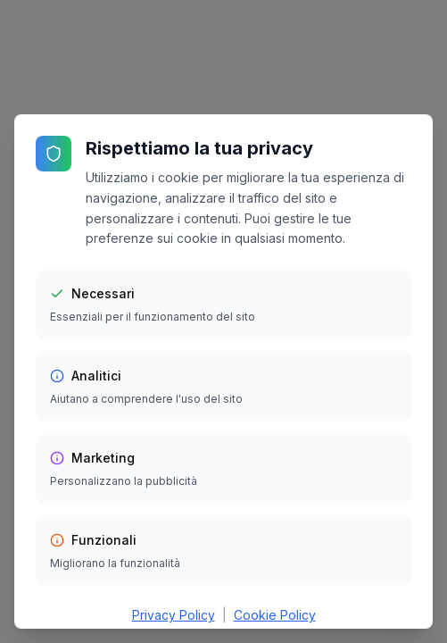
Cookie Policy (275, 614)
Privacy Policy (173, 614)
